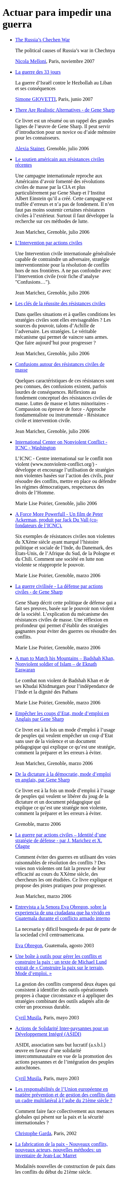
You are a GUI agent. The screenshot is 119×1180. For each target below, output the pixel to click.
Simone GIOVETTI (35, 99)
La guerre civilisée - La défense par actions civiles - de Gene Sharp (59, 589)
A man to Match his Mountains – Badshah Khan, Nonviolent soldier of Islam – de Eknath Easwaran (64, 664)
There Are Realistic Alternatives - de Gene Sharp (65, 110)
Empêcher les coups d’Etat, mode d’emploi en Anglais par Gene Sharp (62, 716)
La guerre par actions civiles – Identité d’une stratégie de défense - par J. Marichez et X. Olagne (60, 840)
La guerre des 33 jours (38, 72)
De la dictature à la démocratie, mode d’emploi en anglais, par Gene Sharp (63, 776)
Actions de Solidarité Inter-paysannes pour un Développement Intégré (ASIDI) (61, 1031)
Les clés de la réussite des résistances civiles (60, 303)
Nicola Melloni (30, 61)
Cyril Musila (28, 1017)
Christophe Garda (33, 1133)
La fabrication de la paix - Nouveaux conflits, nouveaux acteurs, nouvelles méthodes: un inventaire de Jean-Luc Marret (61, 1149)
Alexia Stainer (29, 148)
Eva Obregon (28, 945)
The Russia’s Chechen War (42, 39)
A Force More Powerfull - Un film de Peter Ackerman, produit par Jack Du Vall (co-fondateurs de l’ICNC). (59, 519)
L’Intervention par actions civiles (48, 242)
